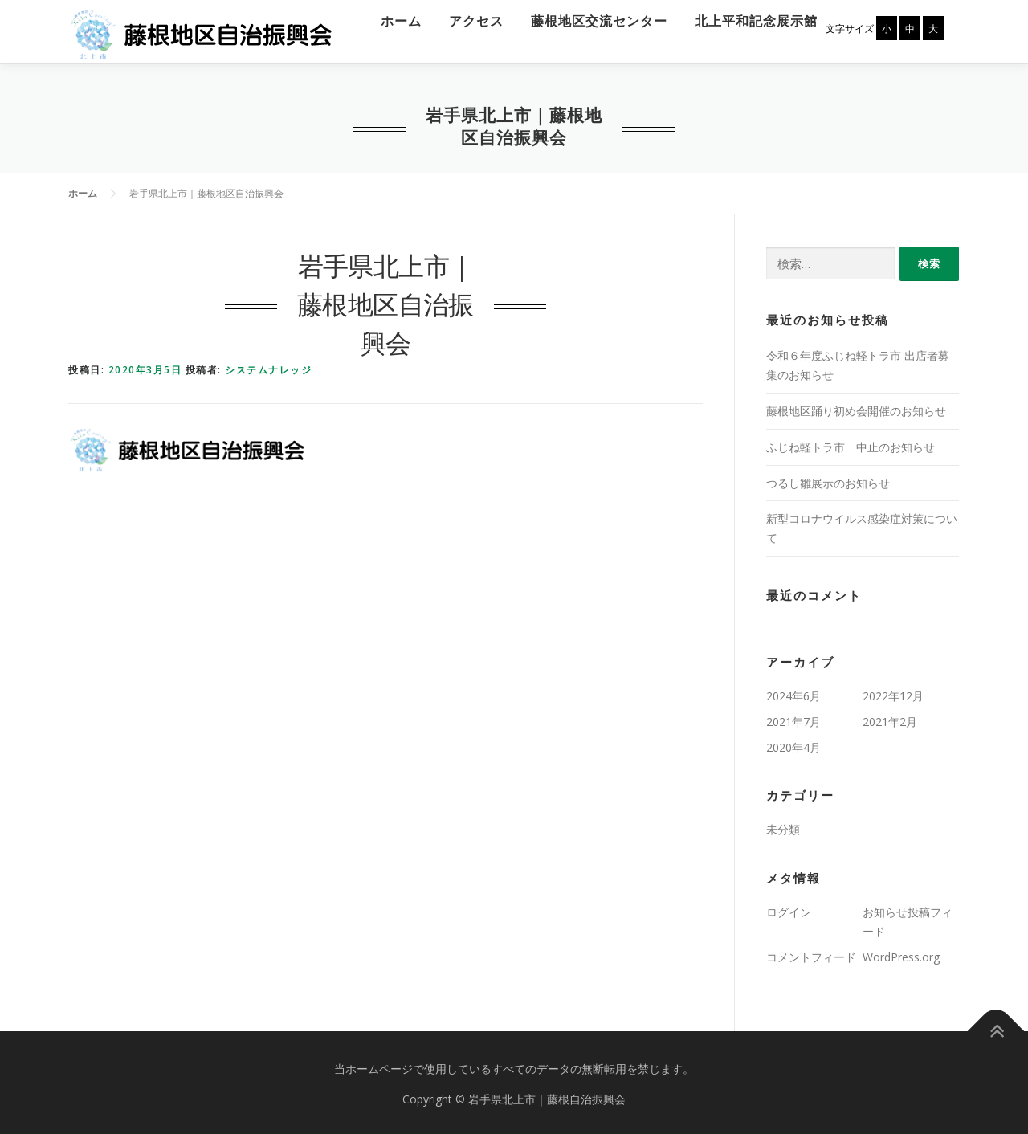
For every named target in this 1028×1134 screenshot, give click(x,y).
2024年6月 (793, 692)
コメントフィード (811, 953)
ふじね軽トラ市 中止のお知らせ (850, 443)
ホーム (392, 18)
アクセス (467, 18)
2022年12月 (893, 692)
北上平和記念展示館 (747, 18)
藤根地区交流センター (590, 18)
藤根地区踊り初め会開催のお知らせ (856, 407)
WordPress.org (901, 953)
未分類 (783, 826)
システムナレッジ (268, 366)
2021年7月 (793, 717)
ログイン (788, 908)
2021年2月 (890, 717)
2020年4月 (793, 743)
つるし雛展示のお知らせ (828, 479)
